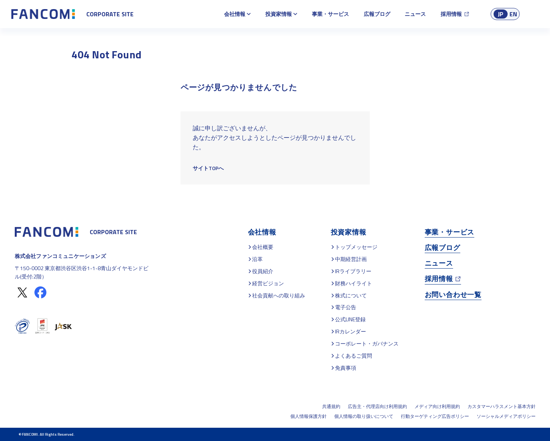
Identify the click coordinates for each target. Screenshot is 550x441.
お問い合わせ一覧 (453, 294)
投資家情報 (278, 14)
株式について (351, 295)
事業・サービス (330, 14)
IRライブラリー (353, 271)
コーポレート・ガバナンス (367, 343)
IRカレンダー (350, 331)
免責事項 (345, 368)
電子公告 (345, 307)
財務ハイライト (353, 283)
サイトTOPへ (208, 168)
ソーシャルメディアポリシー (506, 416)
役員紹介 (262, 271)
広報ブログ (377, 14)
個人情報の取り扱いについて (363, 416)
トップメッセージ (356, 247)
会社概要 (262, 247)
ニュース (415, 14)
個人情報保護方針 (308, 416)
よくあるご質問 (353, 356)
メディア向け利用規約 (437, 406)
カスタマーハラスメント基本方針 (501, 406)
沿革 (257, 259)
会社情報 (234, 14)
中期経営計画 (351, 259)
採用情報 (451, 14)
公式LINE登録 (350, 319)
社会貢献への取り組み (278, 295)
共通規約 (331, 406)
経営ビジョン (268, 283)
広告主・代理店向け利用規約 (377, 406)
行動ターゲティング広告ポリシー (435, 416)
